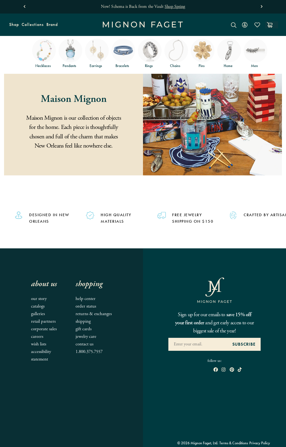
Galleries (38, 314)
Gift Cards (83, 329)
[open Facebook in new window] (215, 370)
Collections (32, 26)
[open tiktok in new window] (240, 370)
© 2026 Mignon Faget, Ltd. (197, 443)
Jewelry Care (86, 336)
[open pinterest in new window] (232, 370)
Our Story (39, 299)
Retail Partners (43, 321)
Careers (37, 336)
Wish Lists (38, 344)
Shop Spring (175, 6)
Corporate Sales (44, 329)
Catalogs (38, 306)
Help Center (86, 299)
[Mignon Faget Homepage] (143, 29)
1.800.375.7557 (89, 352)
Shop (13, 26)
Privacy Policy (259, 443)
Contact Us (84, 344)
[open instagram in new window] (224, 370)
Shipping (83, 321)
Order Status (86, 306)
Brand (51, 26)
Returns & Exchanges (94, 314)
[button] (24, 5)
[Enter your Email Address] (197, 344)
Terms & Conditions (233, 443)
